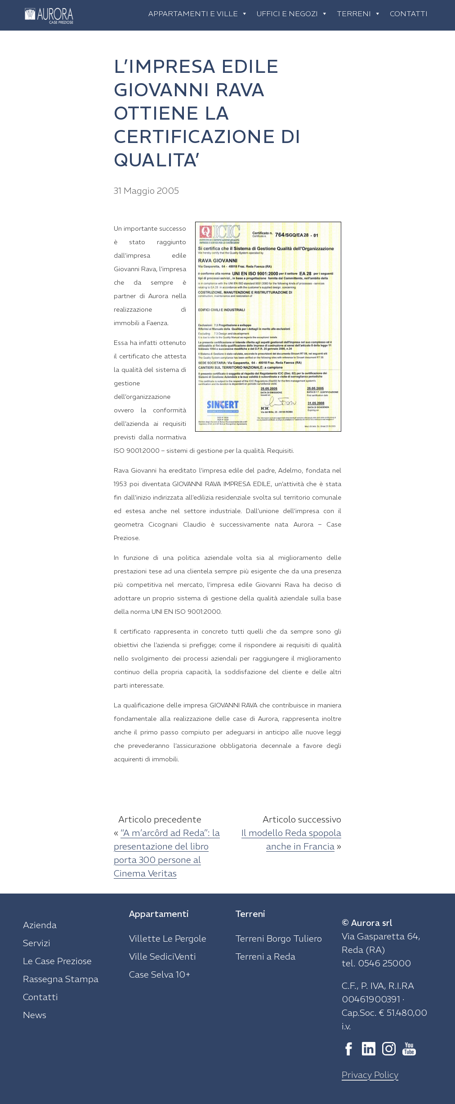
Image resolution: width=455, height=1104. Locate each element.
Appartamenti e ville (198, 13)
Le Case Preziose (57, 960)
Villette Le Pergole (167, 938)
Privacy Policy (370, 1074)
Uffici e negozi (292, 13)
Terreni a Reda (265, 956)
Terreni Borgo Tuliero (278, 938)
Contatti (409, 13)
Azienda (40, 924)
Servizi (36, 942)
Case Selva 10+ (160, 974)
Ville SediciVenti (162, 956)
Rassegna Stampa (60, 978)
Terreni (359, 13)
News (34, 1014)
